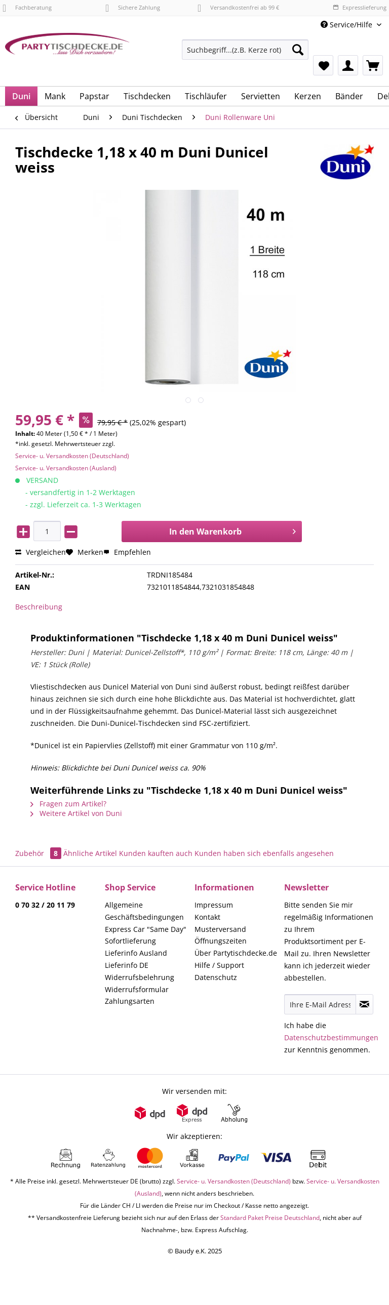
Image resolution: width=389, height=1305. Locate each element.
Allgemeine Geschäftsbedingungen (144, 911)
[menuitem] (245, 54)
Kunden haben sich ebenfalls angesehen (264, 853)
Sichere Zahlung (132, 7)
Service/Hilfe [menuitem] (347, 24)
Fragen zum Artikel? (68, 803)
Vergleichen (40, 552)
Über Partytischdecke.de (235, 953)
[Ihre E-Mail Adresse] (320, 1004)
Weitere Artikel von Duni (76, 813)
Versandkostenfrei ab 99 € (238, 7)
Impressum (213, 905)
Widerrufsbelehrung (139, 977)
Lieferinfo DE (126, 965)
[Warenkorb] (373, 65)
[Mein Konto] (348, 65)
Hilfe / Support (219, 965)
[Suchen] (297, 49)
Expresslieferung (359, 7)
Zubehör (39, 853)
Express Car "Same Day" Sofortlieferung (145, 935)
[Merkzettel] (323, 65)
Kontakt (207, 917)
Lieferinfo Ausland (136, 953)
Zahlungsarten (129, 1001)
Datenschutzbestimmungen (331, 1037)
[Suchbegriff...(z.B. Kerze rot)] (245, 49)
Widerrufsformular (137, 989)
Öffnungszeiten (220, 941)
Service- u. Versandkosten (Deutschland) (72, 456)
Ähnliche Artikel (90, 853)
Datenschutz (215, 977)
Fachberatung (27, 7)
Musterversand (220, 929)
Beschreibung (38, 606)
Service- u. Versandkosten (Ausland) (65, 468)
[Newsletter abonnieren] (364, 1004)
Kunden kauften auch (155, 853)
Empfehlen (127, 552)
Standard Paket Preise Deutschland (270, 1217)
